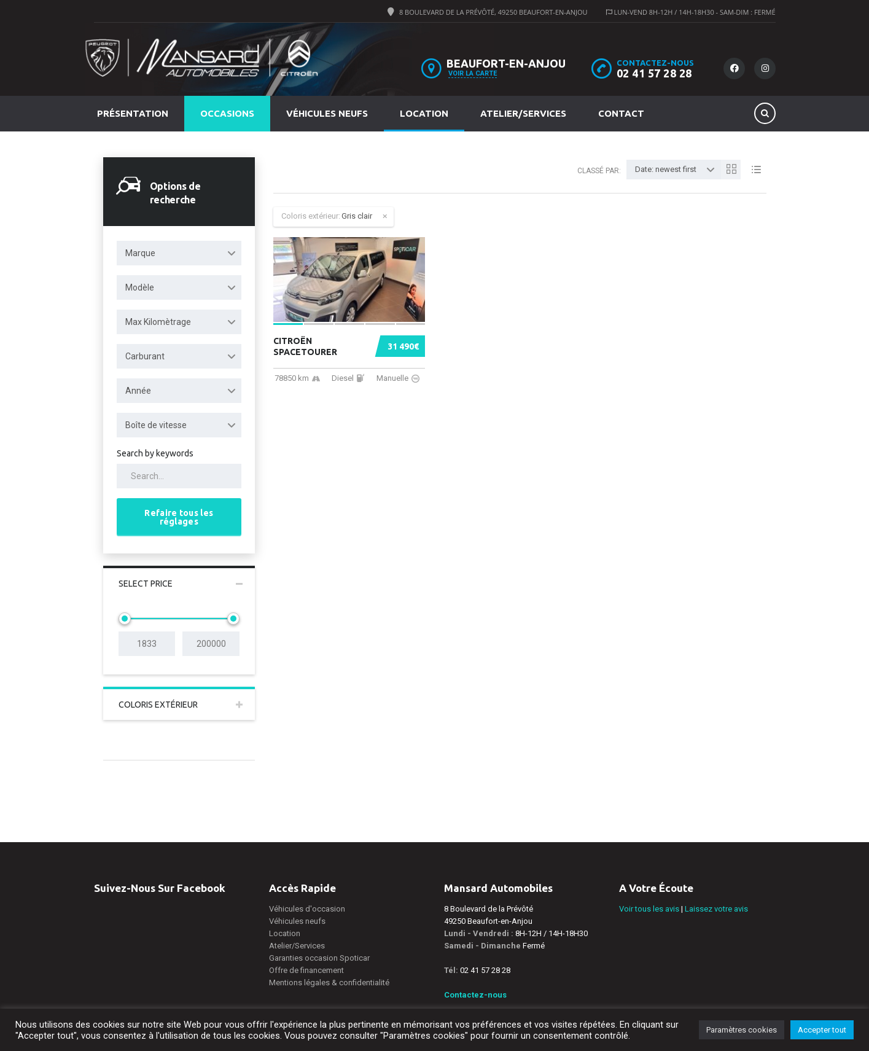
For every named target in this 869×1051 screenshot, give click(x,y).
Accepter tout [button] (822, 1029)
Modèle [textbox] (139, 287)
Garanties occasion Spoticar (319, 958)
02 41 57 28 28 (654, 73)
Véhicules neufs (327, 113)
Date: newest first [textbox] (665, 169)
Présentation (132, 113)
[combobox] (179, 253)
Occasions (227, 113)
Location (424, 113)
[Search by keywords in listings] (179, 476)
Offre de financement (306, 970)
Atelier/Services (523, 113)
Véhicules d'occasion (307, 908)
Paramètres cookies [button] (741, 1029)
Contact (621, 113)
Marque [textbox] (140, 253)
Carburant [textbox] (145, 356)
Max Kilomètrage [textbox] (158, 322)
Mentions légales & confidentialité (329, 982)
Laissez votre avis (716, 908)
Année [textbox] (138, 391)
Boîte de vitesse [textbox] (156, 425)
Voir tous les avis (649, 908)
